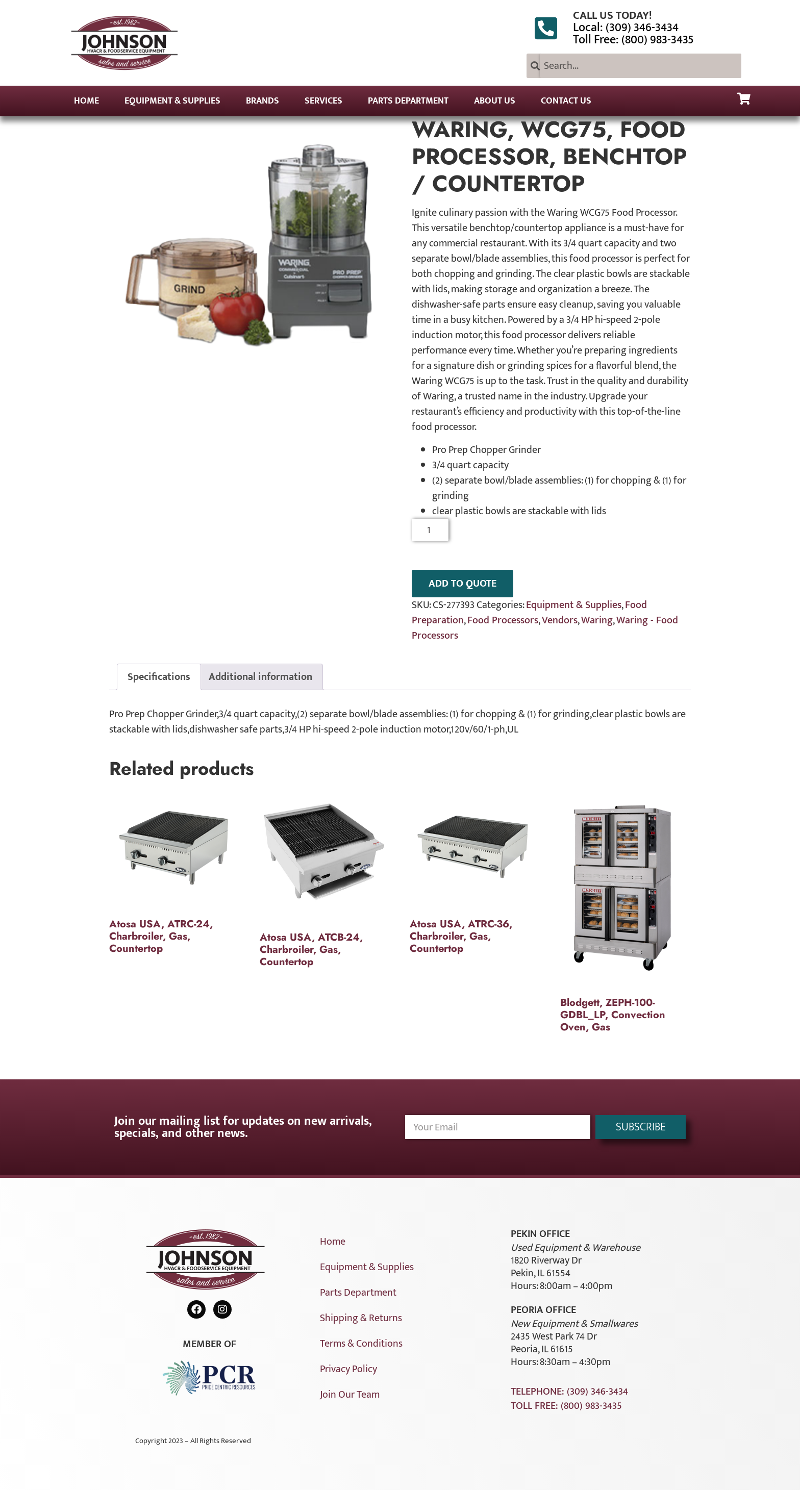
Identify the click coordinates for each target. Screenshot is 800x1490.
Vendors (560, 620)
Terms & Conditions (361, 1343)
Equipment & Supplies (172, 101)
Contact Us (566, 101)
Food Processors (502, 620)
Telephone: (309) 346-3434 (569, 1391)
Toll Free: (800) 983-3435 (633, 40)
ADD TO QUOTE (462, 583)
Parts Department (408, 101)
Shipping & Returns (361, 1318)
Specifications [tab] (159, 677)
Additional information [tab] (260, 677)
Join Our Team (350, 1394)
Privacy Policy (348, 1369)
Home (86, 101)
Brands (262, 101)
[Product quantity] (430, 530)
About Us (494, 101)
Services (323, 101)
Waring (597, 620)
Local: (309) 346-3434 (626, 27)
